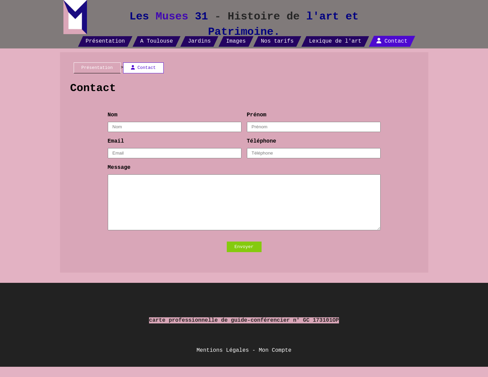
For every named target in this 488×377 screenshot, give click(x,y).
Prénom (257, 115)
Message (119, 167)
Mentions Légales (222, 361)
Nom (113, 115)
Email (116, 141)
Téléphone (261, 141)
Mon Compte (275, 361)
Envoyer (244, 257)
